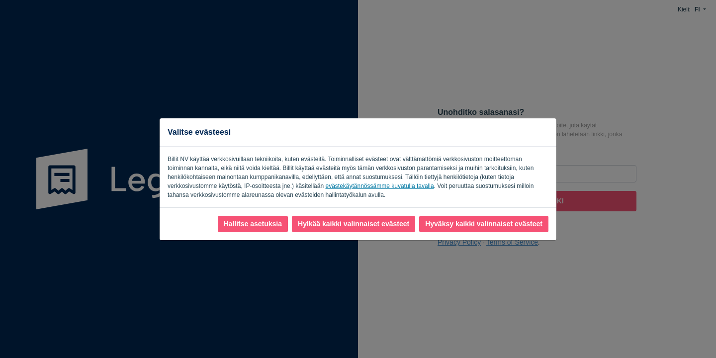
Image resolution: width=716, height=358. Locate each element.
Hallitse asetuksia (253, 224)
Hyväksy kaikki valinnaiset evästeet (483, 224)
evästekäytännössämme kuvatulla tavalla (379, 185)
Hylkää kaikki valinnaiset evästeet (353, 224)
